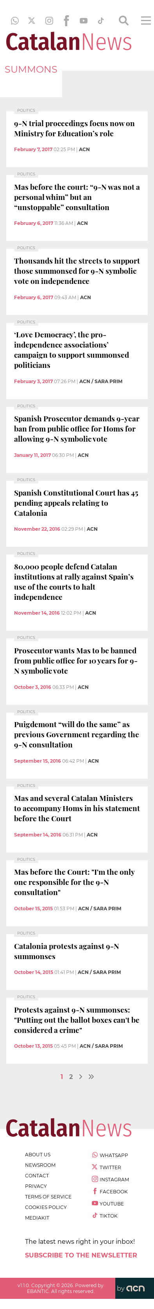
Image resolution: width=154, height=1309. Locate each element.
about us (37, 1154)
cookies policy (46, 1207)
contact (37, 1176)
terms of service (48, 1197)
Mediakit (37, 1218)
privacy (36, 1186)
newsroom (40, 1165)
